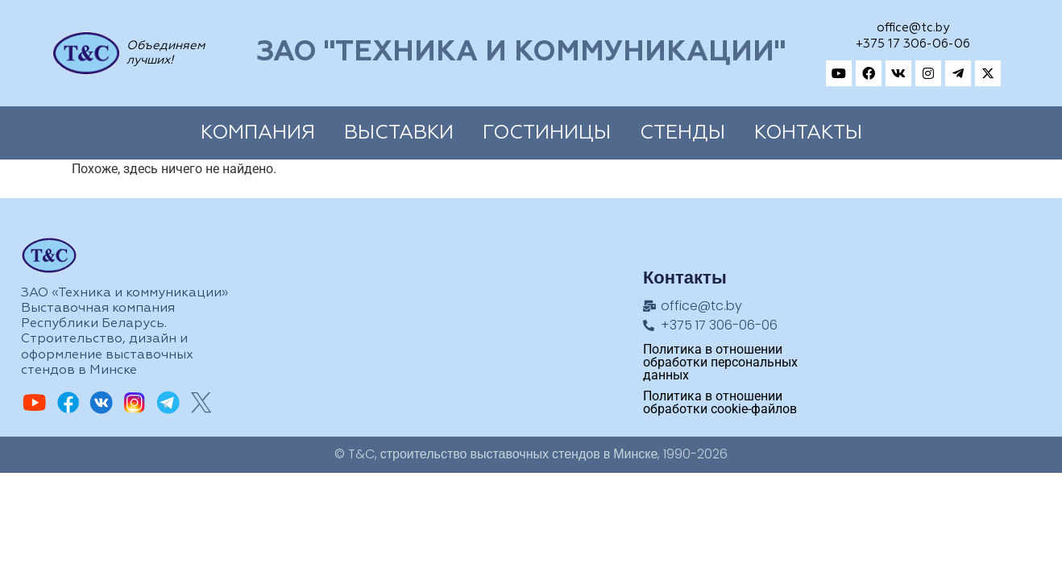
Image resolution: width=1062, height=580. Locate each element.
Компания (258, 133)
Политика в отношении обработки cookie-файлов (720, 402)
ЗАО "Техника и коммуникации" (521, 53)
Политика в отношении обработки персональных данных (720, 362)
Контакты (808, 133)
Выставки (399, 133)
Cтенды (682, 133)
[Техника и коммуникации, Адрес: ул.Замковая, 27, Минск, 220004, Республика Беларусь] (933, 317)
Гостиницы (547, 133)
